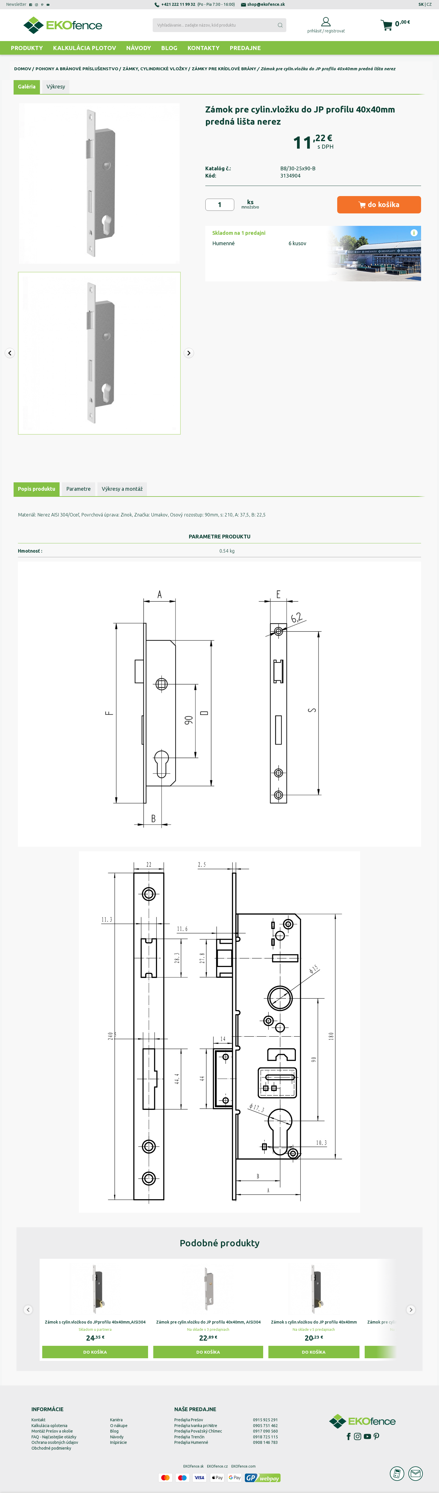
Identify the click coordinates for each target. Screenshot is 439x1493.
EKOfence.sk (193, 1466)
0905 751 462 (265, 1425)
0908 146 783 (265, 1442)
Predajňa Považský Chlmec (198, 1431)
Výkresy (56, 86)
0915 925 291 (265, 1420)
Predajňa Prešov (188, 1420)
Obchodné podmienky (51, 1448)
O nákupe (119, 1425)
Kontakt (38, 1420)
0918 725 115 (265, 1437)
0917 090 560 (265, 1431)
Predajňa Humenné (191, 1442)
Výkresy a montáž (122, 489)
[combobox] (219, 25)
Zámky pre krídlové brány (224, 68)
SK (421, 4)
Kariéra (116, 1420)
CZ (429, 4)
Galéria (27, 86)
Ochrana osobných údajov (55, 1442)
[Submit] (280, 25)
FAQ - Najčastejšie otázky (54, 1437)
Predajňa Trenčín (189, 1437)
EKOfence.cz (217, 1466)
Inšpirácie (118, 1442)
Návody (138, 48)
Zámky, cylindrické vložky (155, 68)
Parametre (78, 489)
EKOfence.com (243, 1466)
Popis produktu (36, 489)
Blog (169, 48)
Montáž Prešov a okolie (52, 1431)
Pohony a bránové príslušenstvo (77, 68)
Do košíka (95, 1352)
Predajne (245, 48)
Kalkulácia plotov (84, 48)
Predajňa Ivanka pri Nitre (195, 1425)
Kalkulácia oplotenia (49, 1425)
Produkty (27, 48)
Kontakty (203, 48)
